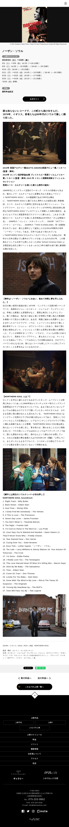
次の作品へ (43, 678)
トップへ (34, 695)
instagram (33, 811)
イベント (34, 744)
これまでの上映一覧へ (34, 687)
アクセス (34, 758)
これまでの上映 (34, 728)
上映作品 (34, 718)
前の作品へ (26, 678)
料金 (34, 740)
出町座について (34, 754)
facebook (22, 811)
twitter (28, 811)
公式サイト (34, 99)
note (42, 811)
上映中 (50, 722)
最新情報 (34, 749)
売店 (34, 763)
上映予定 (18, 722)
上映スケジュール (34, 735)
